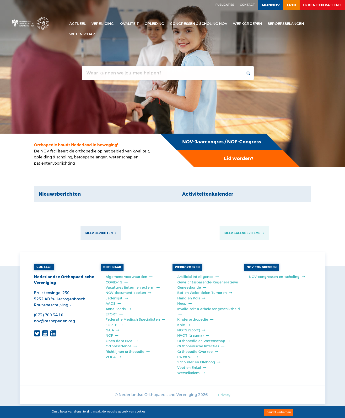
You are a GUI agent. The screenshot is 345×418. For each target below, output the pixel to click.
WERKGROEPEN (187, 267)
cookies (140, 411)
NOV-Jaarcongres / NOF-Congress (221, 142)
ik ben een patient (322, 5)
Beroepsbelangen (286, 23)
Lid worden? (238, 159)
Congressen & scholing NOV (198, 23)
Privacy (224, 395)
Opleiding (154, 23)
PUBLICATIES (225, 5)
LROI (291, 5)
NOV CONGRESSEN (262, 267)
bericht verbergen (279, 412)
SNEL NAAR (112, 267)
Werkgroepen (247, 23)
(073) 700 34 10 (48, 315)
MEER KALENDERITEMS (244, 233)
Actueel (77, 23)
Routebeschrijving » (52, 305)
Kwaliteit (129, 23)
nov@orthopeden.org (54, 321)
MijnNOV (271, 5)
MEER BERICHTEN (100, 233)
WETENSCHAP (82, 34)
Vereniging (103, 23)
